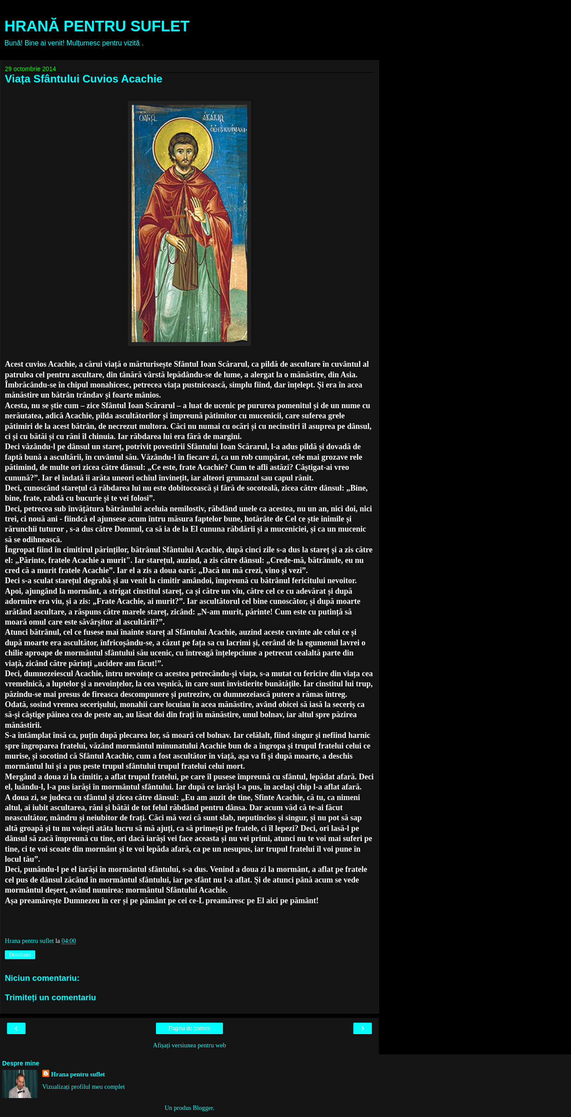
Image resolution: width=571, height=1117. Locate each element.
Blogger (203, 1107)
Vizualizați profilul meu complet (83, 1086)
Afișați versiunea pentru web (189, 1045)
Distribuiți (20, 955)
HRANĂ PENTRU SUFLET (96, 26)
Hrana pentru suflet (78, 1074)
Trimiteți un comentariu (50, 997)
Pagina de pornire (190, 1028)
